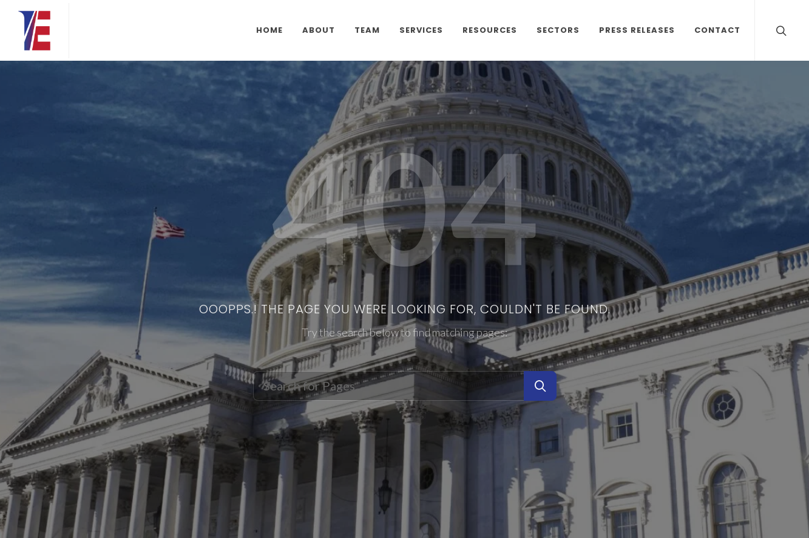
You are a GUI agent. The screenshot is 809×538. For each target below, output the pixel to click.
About (318, 30)
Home (269, 30)
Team (367, 30)
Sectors (558, 30)
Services (421, 30)
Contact (717, 30)
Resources (489, 30)
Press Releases (637, 30)
